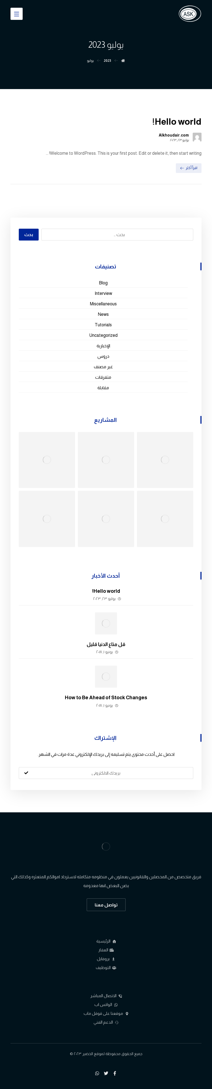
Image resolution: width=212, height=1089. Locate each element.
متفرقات (103, 377)
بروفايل (106, 958)
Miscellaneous (103, 303)
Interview (103, 293)
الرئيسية (106, 941)
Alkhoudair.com (174, 135)
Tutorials (103, 324)
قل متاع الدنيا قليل (106, 644)
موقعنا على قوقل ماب (106, 1013)
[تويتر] (106, 1073)
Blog (103, 283)
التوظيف (106, 967)
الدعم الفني (106, 1022)
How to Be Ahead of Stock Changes (106, 697)
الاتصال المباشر (106, 995)
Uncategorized (103, 335)
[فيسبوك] (114, 1073)
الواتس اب (106, 1004)
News (103, 314)
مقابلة (103, 387)
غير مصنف (103, 366)
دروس (103, 356)
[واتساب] (97, 1073)
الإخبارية (103, 345)
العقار (106, 949)
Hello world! (106, 591)
